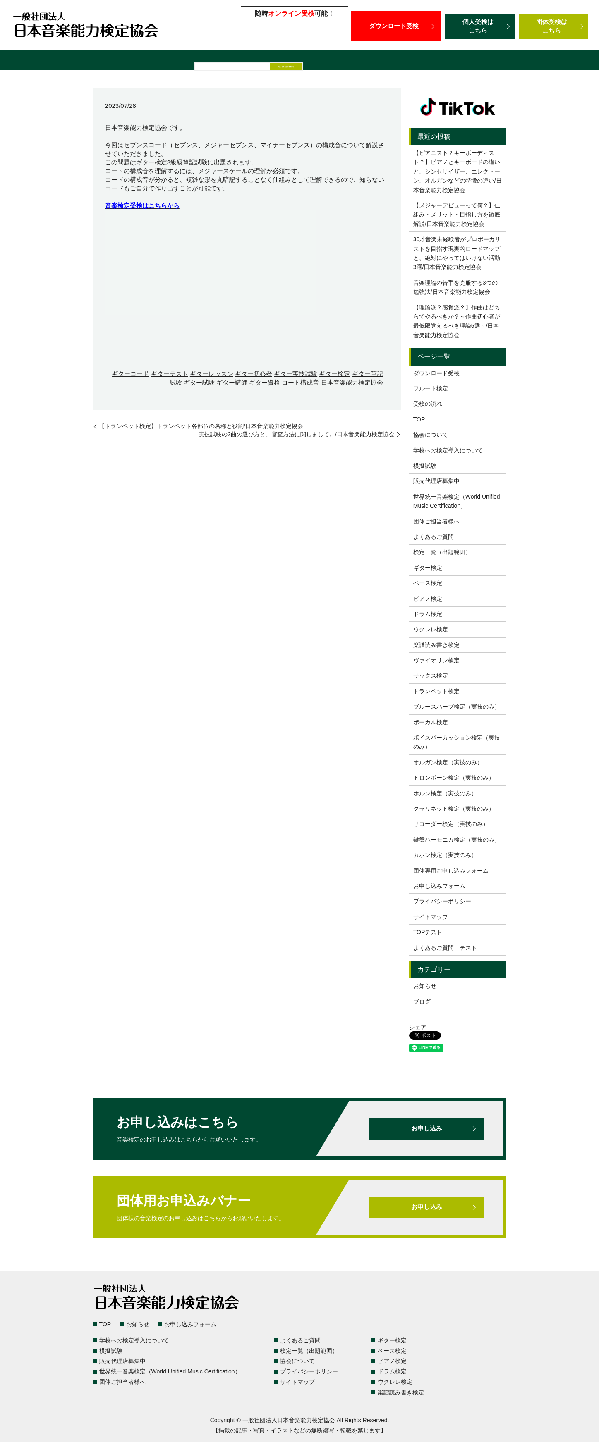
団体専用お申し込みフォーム (451, 870)
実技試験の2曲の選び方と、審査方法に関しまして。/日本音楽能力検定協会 (297, 434)
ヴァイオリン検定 (436, 660)
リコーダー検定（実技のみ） (451, 824)
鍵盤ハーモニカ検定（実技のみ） (456, 839)
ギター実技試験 (295, 373)
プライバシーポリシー (442, 901)
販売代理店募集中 (305, 60)
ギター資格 (264, 382)
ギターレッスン (211, 373)
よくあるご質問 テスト (445, 948)
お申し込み (426, 1129)
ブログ (422, 1001)
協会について (430, 434)
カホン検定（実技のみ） (445, 855)
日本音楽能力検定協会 (352, 382)
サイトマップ (430, 917)
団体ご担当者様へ (544, 60)
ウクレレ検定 (430, 629)
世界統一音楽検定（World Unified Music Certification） (425, 60)
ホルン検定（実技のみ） (445, 793)
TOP (419, 419)
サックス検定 (430, 675)
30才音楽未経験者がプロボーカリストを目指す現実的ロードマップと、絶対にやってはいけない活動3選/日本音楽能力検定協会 (457, 253)
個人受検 (479, 26)
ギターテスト (169, 373)
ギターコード (130, 373)
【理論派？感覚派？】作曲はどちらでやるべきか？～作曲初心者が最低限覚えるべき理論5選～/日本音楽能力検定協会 (456, 321)
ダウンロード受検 (396, 26)
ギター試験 (199, 382)
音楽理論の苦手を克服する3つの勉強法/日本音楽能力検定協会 (455, 287)
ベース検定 (427, 583)
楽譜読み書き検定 (436, 645)
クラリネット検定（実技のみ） (453, 808)
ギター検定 (334, 373)
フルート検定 (430, 388)
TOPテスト (428, 932)
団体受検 (553, 26)
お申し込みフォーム (439, 886)
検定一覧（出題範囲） (62, 60)
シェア (417, 1027)
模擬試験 (257, 60)
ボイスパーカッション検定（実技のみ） (456, 742)
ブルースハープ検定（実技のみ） (456, 706)
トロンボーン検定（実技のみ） (453, 777)
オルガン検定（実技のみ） (448, 762)
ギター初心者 (253, 373)
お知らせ (424, 986)
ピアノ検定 (427, 598)
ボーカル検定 (430, 722)
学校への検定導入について (196, 60)
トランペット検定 (436, 691)
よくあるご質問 (126, 60)
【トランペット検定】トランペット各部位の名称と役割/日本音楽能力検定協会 (201, 426)
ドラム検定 (427, 614)
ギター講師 (231, 382)
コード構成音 (300, 382)
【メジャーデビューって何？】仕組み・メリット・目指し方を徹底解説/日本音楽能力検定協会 (456, 214)
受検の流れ (427, 403)
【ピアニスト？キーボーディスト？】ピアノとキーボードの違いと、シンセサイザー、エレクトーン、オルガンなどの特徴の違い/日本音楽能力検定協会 (457, 171)
